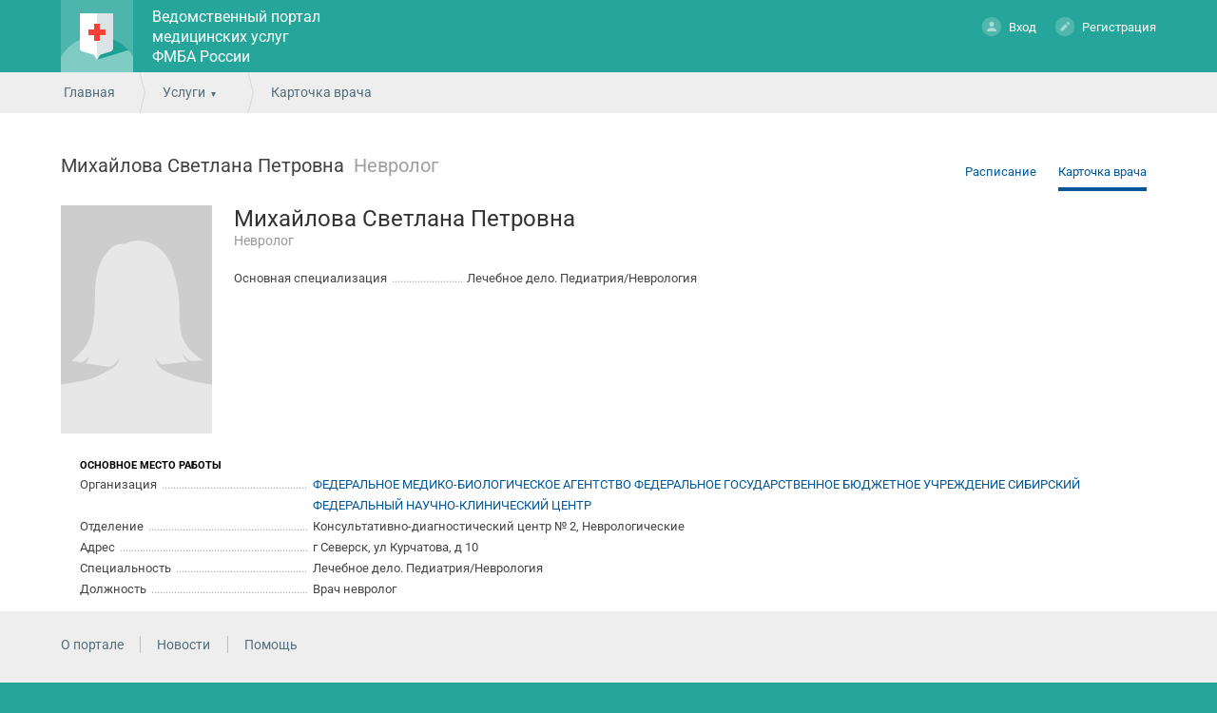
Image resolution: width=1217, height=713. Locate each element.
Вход (1009, 26)
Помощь (271, 644)
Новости (183, 644)
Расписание (1000, 171)
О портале (92, 644)
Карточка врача (1102, 171)
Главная (89, 92)
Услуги (184, 92)
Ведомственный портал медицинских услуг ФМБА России (236, 37)
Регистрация (1105, 26)
